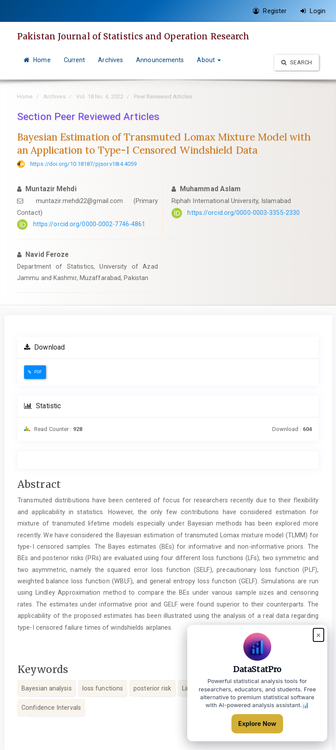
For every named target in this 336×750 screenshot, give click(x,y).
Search (296, 62)
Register (270, 10)
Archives (110, 59)
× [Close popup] (318, 634)
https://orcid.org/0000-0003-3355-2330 (243, 212)
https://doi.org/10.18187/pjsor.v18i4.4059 (83, 164)
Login (313, 10)
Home (37, 59)
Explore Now (257, 723)
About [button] (209, 59)
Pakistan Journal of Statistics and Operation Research (133, 36)
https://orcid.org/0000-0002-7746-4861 (89, 224)
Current (74, 59)
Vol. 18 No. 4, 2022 (99, 96)
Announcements (160, 59)
